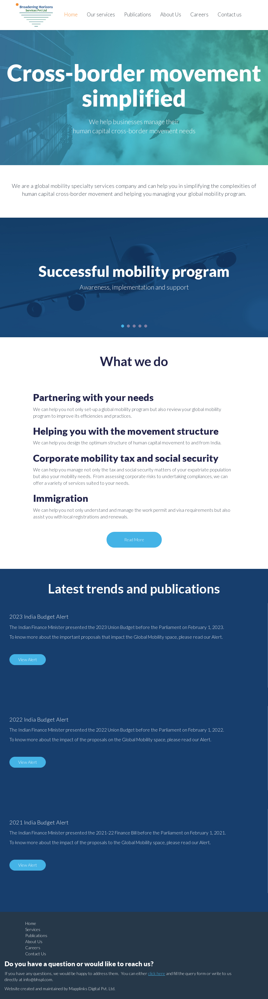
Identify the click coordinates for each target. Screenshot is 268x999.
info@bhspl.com (37, 979)
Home (71, 14)
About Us (170, 14)
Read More (134, 539)
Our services (101, 14)
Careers (199, 14)
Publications (137, 14)
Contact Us (35, 953)
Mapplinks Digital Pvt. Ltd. (92, 988)
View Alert (27, 659)
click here (156, 973)
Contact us (230, 14)
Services (32, 929)
